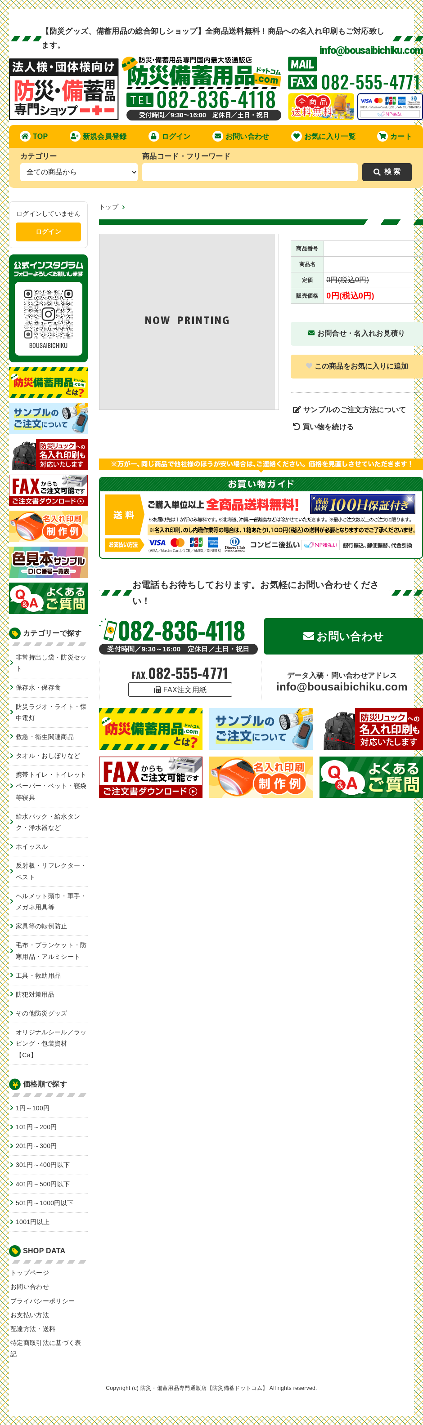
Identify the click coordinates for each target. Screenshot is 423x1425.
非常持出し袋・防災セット (51, 663)
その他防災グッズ (42, 1013)
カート (394, 136)
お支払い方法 (29, 1314)
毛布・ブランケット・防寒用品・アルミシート (51, 950)
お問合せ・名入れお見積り (356, 333)
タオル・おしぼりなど (48, 755)
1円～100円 (33, 1108)
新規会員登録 (98, 136)
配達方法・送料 (32, 1328)
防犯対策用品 (35, 994)
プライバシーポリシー (42, 1301)
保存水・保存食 (38, 687)
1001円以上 (33, 1221)
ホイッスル (32, 846)
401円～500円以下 (43, 1184)
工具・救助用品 (38, 975)
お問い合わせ (241, 136)
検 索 (387, 171)
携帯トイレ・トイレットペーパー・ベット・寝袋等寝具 (51, 786)
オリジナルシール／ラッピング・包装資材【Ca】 (51, 1043)
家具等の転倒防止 (42, 926)
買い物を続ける (323, 427)
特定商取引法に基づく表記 (45, 1348)
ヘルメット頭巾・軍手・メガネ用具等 (51, 901)
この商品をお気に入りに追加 (357, 366)
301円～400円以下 (43, 1164)
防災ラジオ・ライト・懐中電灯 (51, 712)
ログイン (169, 136)
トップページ (29, 1272)
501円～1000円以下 (44, 1203)
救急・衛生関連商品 (45, 736)
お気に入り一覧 (323, 136)
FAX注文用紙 (180, 690)
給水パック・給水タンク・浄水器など (48, 822)
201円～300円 (36, 1145)
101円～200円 (36, 1127)
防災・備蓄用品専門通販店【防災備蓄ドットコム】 (204, 1388)
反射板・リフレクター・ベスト (51, 871)
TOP (34, 136)
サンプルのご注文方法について (349, 410)
